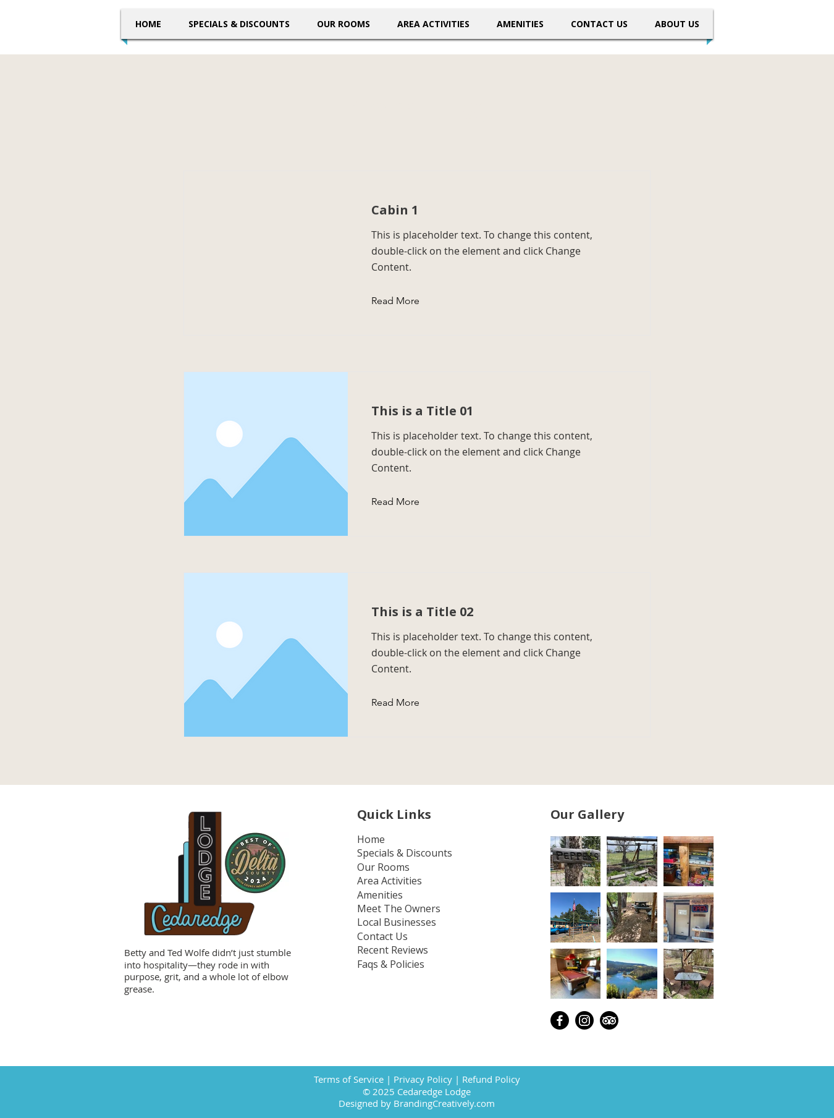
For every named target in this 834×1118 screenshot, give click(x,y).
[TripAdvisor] (609, 1020)
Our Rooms (383, 867)
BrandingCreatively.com (444, 1103)
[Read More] (405, 301)
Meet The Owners (398, 908)
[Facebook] (559, 1020)
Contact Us (382, 936)
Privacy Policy (423, 1079)
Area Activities (389, 880)
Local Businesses (396, 922)
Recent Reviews (392, 950)
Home (371, 839)
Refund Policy (491, 1079)
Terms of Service (349, 1079)
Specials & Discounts (404, 853)
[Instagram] (584, 1020)
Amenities (380, 895)
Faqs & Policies (390, 964)
